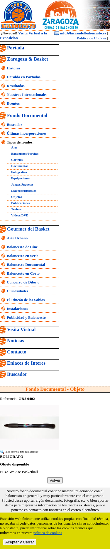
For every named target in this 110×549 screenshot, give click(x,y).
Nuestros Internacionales (27, 94)
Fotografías (19, 172)
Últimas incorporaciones (26, 133)
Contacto (16, 352)
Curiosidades (17, 291)
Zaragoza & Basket (27, 59)
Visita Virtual (21, 329)
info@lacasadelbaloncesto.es (80, 33)
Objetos (16, 196)
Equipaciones (20, 178)
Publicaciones (20, 203)
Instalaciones (17, 308)
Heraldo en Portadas (23, 77)
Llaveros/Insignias (23, 190)
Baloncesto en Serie (22, 255)
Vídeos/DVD (19, 215)
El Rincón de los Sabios (26, 300)
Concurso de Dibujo (23, 282)
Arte (14, 147)
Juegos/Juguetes (22, 184)
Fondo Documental (27, 115)
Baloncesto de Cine (22, 247)
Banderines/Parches (24, 153)
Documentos (19, 166)
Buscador (14, 124)
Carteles (17, 159)
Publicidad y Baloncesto (26, 317)
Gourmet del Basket (28, 229)
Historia (13, 68)
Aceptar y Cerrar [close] (19, 542)
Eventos (13, 103)
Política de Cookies (91, 38)
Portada (15, 48)
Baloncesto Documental (26, 264)
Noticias (15, 340)
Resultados (16, 86)
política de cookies (47, 532)
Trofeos (16, 209)
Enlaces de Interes (26, 363)
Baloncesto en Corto (23, 273)
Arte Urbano (17, 238)
